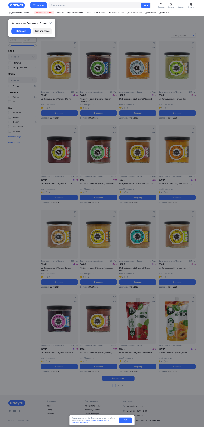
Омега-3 (60, 13)
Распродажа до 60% (44, 13)
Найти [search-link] (145, 5)
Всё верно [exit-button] (21, 31)
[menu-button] (38, 5)
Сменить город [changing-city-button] (42, 31)
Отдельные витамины (95, 13)
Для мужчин (164, 13)
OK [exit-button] (125, 420)
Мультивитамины (75, 13)
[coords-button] (18, 12)
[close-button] (50, 23)
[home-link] (16, 5)
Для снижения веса (116, 13)
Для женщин (150, 13)
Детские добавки (135, 13)
